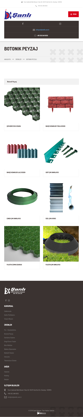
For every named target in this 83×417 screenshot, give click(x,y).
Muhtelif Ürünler (9, 353)
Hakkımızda (7, 311)
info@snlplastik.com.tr (42, 30)
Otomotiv (7, 357)
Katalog (6, 375)
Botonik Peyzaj (12, 82)
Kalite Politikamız (9, 315)
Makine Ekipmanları (10, 349)
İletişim (6, 379)
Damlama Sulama (9, 338)
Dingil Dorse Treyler (10, 341)
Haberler (6, 372)
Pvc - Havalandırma (10, 330)
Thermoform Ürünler (10, 360)
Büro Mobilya (8, 345)
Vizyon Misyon (8, 319)
